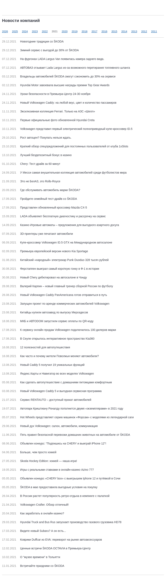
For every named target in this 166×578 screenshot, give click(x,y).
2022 (45, 31)
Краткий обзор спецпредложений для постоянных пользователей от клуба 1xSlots (65, 146)
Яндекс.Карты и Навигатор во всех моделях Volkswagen (48, 373)
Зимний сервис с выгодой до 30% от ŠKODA (40, 50)
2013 (134, 31)
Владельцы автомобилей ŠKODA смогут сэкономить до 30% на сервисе (59, 76)
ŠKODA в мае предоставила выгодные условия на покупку (49, 487)
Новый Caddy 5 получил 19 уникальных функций (43, 364)
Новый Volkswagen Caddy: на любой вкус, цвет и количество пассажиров (59, 102)
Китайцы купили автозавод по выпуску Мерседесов (45, 312)
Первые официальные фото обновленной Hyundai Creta (48, 120)
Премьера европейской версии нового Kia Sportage (45, 251)
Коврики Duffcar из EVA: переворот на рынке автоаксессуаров (52, 539)
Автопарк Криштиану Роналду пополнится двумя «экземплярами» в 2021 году (62, 408)
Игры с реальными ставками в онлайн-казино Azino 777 (48, 469)
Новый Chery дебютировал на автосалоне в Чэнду (44, 277)
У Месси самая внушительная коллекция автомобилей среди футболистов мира (64, 172)
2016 (104, 31)
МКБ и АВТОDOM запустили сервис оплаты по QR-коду (47, 321)
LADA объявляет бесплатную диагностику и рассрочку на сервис (54, 216)
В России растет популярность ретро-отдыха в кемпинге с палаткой (56, 496)
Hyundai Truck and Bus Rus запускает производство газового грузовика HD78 (62, 522)
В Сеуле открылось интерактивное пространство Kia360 (48, 338)
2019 (74, 31)
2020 (65, 31)
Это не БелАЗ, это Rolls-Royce (31, 181)
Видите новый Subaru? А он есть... (34, 530)
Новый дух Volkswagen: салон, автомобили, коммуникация (50, 426)
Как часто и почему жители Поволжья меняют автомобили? (50, 356)
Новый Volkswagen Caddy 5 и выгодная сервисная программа (52, 391)
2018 (84, 31)
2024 (25, 31)
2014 (124, 31)
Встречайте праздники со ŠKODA (33, 565)
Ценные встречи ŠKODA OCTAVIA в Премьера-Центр (46, 548)
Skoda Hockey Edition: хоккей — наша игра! (39, 461)
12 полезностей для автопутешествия (36, 347)
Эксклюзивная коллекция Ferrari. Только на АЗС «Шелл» (48, 111)
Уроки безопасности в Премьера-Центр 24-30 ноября (46, 94)
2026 (5, 31)
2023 (35, 31)
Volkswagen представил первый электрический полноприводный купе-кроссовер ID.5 (67, 128)
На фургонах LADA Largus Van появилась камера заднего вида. (53, 59)
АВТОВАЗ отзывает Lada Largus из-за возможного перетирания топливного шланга (66, 67)
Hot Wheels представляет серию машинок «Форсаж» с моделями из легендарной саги (68, 417)
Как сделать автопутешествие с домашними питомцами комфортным (57, 382)
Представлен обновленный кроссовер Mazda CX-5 (44, 207)
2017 (94, 31)
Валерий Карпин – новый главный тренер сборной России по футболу (57, 286)
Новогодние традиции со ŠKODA (33, 41)
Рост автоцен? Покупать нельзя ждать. (37, 137)
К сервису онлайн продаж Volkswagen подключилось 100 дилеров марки (59, 329)
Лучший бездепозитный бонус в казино (37, 155)
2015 (114, 31)
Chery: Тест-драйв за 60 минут (31, 163)
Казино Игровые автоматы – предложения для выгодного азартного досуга (60, 225)
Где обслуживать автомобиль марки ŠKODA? (41, 190)
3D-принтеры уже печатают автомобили (37, 233)
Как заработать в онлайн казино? (33, 513)
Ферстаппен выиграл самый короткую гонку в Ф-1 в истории (50, 268)
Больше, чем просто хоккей (29, 452)
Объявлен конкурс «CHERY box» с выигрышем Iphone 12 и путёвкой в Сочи (61, 478)
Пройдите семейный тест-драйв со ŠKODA (39, 198)
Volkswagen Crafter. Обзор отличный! (35, 504)
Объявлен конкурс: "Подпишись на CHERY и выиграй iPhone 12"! (54, 443)
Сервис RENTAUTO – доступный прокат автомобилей (46, 399)
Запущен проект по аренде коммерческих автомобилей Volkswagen (55, 303)
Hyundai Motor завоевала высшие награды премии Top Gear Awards (56, 85)
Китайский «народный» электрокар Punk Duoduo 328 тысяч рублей (55, 260)
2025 (15, 31)
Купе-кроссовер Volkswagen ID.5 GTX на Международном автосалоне (57, 242)
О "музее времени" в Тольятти (31, 557)
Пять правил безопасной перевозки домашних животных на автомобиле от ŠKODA (66, 434)
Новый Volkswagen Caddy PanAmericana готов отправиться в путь (54, 295)
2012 (144, 31)
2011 (154, 31)
